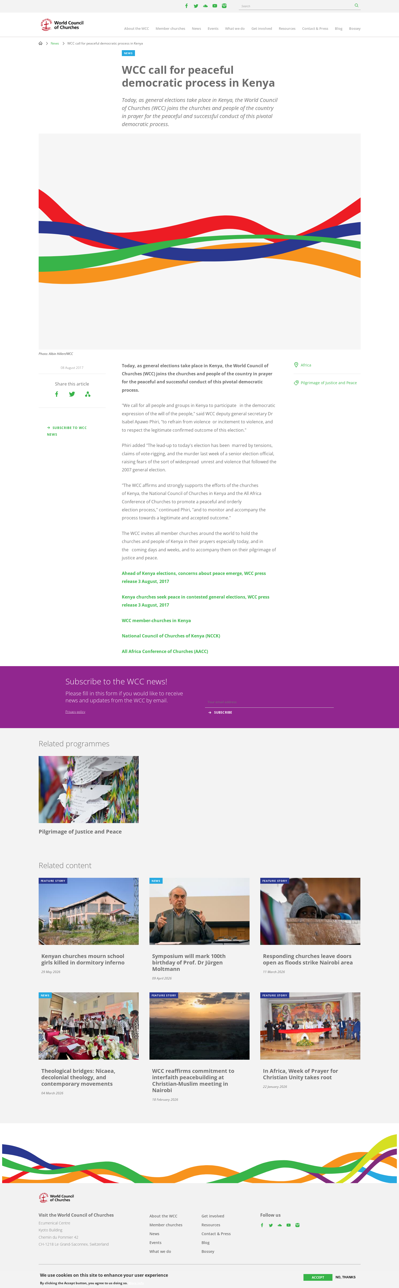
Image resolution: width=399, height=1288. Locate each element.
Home (40, 43)
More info (136, 1283)
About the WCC (136, 28)
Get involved (261, 28)
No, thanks (346, 1277)
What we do (235, 28)
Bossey (355, 28)
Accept (318, 1277)
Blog (338, 28)
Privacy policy (75, 711)
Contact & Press (315, 28)
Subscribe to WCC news (67, 431)
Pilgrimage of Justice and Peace (329, 382)
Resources (287, 28)
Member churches (170, 28)
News (196, 28)
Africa (306, 365)
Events (213, 28)
